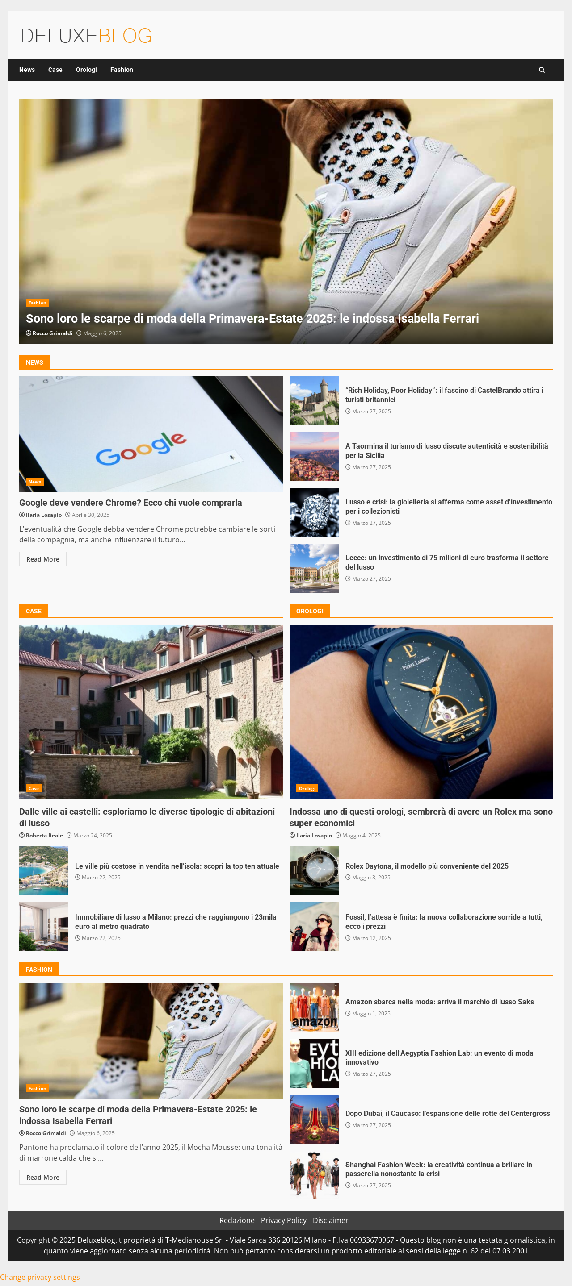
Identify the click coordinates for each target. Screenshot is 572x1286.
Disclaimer (331, 1220)
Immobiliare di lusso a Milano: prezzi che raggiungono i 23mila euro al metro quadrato (43, 926)
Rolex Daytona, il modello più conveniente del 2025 (314, 870)
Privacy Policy (284, 1220)
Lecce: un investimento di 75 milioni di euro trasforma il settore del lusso (314, 568)
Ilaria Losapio (44, 515)
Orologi (86, 69)
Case (55, 69)
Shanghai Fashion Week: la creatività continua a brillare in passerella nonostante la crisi (314, 1174)
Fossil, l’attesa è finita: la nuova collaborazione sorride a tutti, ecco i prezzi (314, 926)
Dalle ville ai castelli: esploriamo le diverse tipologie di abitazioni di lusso (151, 712)
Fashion (121, 69)
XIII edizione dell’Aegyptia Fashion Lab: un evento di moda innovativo (314, 1063)
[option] (286, 221)
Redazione (237, 1220)
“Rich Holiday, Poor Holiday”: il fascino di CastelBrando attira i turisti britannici (314, 400)
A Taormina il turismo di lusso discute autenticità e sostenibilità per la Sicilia (314, 456)
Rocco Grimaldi (53, 333)
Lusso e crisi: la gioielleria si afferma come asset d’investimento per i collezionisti (314, 512)
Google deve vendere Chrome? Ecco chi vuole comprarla (151, 434)
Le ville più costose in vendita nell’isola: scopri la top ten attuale (43, 870)
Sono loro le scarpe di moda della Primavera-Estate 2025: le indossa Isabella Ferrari (286, 221)
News (27, 69)
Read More (42, 559)
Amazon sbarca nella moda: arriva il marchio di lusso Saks (314, 1007)
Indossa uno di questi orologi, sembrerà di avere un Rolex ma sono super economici (421, 712)
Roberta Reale (44, 835)
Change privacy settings (40, 1277)
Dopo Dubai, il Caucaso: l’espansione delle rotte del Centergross (314, 1119)
